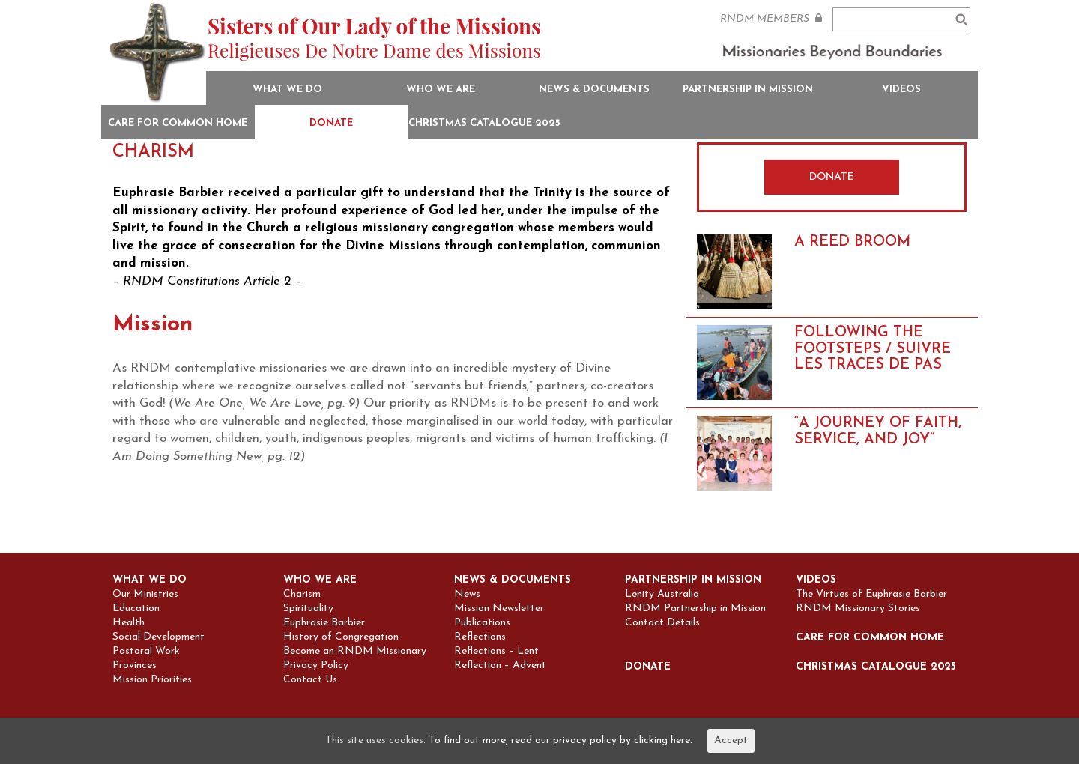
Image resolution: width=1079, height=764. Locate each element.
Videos (901, 89)
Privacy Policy (315, 666)
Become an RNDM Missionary (354, 651)
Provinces (134, 666)
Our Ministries (145, 594)
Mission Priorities (152, 680)
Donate (331, 123)
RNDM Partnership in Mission (695, 609)
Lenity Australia (662, 594)
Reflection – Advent (500, 666)
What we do (287, 89)
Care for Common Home (177, 123)
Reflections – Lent (496, 651)
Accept (731, 740)
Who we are (440, 89)
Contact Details (662, 623)
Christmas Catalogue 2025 (484, 123)
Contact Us (310, 680)
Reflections (480, 637)
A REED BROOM (852, 241)
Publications (482, 623)
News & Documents (594, 89)
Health (128, 623)
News (467, 594)
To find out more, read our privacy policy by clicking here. (560, 740)
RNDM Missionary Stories (858, 609)
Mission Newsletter (499, 609)
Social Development (158, 637)
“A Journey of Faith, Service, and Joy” (877, 431)
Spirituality (308, 609)
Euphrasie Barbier (324, 623)
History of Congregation (341, 637)
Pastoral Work (146, 651)
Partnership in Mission (748, 89)
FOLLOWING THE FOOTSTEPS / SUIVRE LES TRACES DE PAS (872, 348)
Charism (302, 594)
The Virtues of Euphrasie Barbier (871, 594)
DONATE (831, 177)
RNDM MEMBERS (771, 19)
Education (136, 609)
